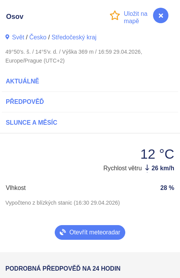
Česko (38, 37)
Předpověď (25, 101)
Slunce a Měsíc (31, 122)
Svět (18, 37)
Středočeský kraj (74, 37)
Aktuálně (22, 81)
